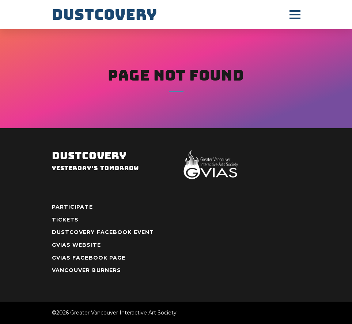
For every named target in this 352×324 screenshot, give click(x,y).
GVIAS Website (76, 245)
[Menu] (295, 14)
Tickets (65, 219)
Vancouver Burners (86, 270)
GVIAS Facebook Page (89, 257)
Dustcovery (105, 15)
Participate (72, 207)
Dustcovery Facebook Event (103, 232)
